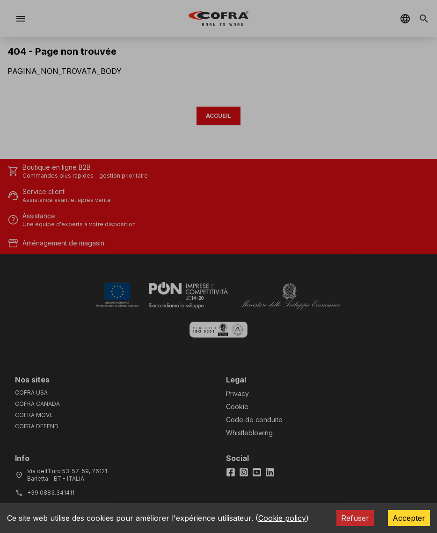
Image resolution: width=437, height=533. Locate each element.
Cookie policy (282, 518)
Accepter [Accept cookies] (409, 518)
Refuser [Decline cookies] (355, 518)
